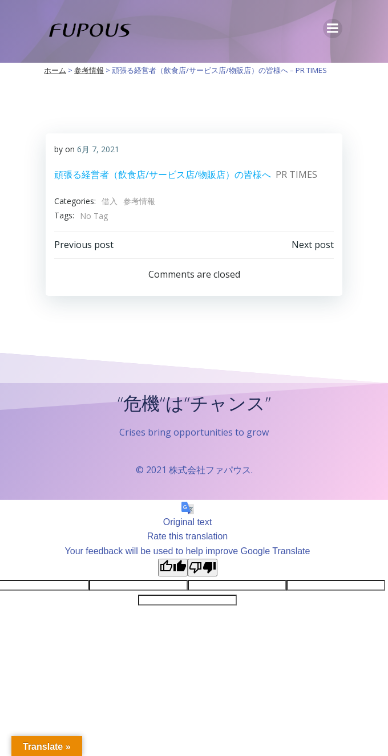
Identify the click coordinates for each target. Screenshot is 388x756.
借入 (110, 201)
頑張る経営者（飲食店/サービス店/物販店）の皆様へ (162, 174)
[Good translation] (173, 567)
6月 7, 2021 (98, 149)
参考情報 (139, 201)
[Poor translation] (202, 567)
